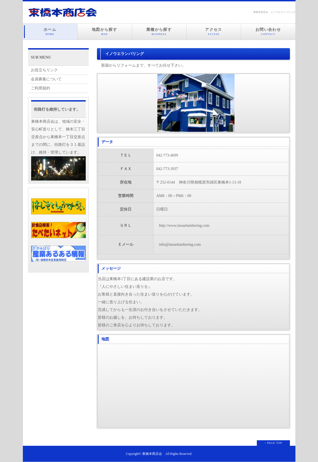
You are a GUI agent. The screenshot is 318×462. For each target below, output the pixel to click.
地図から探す (104, 32)
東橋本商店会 (152, 454)
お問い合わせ (268, 32)
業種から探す (159, 32)
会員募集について (46, 79)
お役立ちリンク (44, 70)
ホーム (50, 32)
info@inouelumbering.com (180, 244)
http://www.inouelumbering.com (184, 225)
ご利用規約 (40, 88)
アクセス (214, 32)
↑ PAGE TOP (273, 442)
